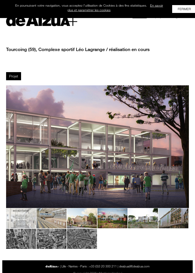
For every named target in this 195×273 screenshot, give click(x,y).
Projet (13, 76)
